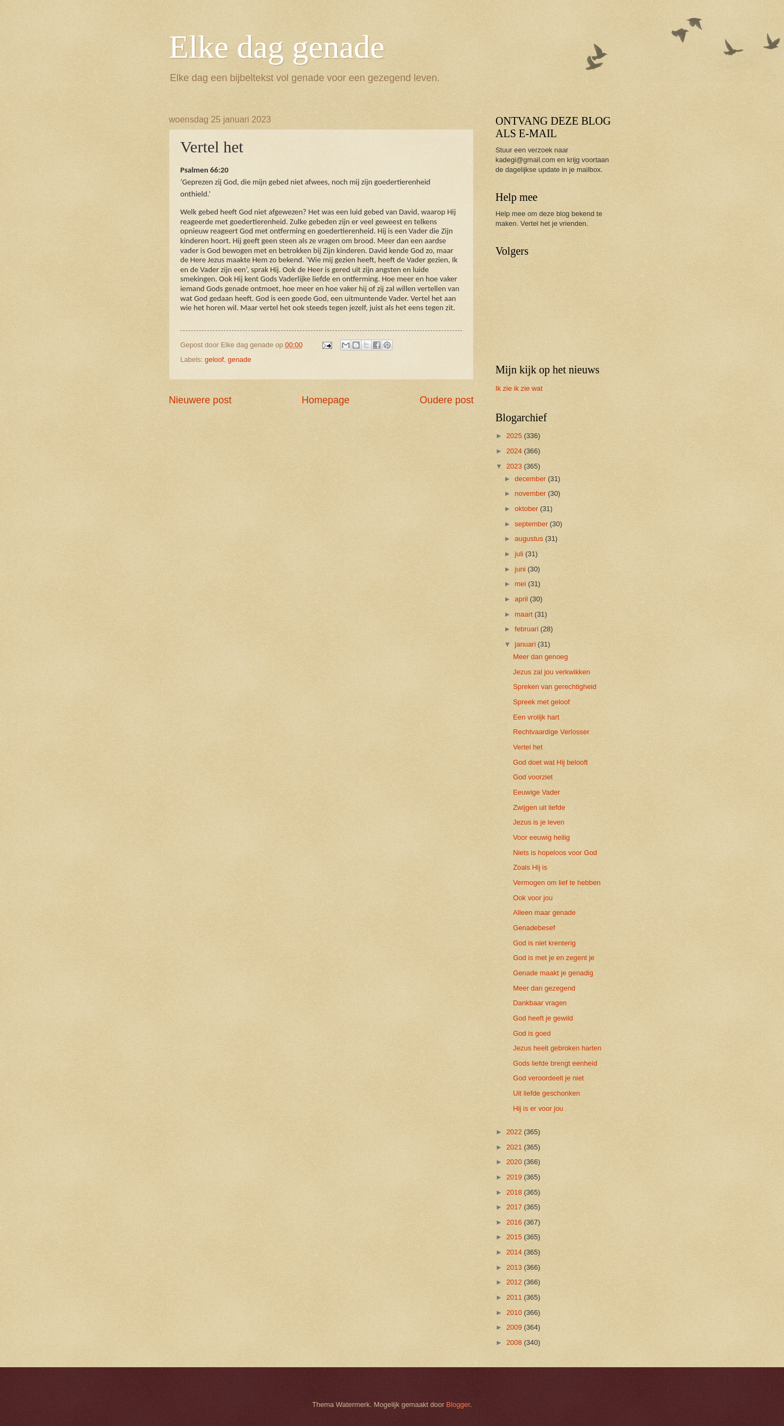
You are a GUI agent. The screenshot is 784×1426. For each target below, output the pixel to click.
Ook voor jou (533, 898)
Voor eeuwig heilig (541, 837)
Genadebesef (534, 928)
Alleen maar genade (544, 912)
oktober (527, 509)
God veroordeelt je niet (548, 1078)
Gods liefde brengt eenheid (555, 1063)
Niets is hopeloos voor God (555, 853)
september (531, 524)
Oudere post (447, 400)
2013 (515, 1267)
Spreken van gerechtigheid (554, 687)
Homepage (326, 400)
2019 (515, 1177)
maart (524, 614)
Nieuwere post (200, 400)
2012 (515, 1282)
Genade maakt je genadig (553, 973)
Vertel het (527, 747)
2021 (515, 1147)
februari (527, 629)
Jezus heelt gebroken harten (557, 1048)
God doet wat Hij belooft (550, 762)
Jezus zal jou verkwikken (551, 672)
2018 (515, 1192)
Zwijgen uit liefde (539, 807)
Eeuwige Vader (536, 792)
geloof (214, 359)
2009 (515, 1327)
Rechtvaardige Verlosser (551, 732)
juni (521, 569)
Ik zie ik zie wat (519, 388)
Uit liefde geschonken (546, 1093)
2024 (515, 451)
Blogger (458, 1404)
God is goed (531, 1033)
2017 (515, 1207)
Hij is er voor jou (538, 1108)
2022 (515, 1132)
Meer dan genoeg (540, 657)
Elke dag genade (276, 47)
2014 (515, 1252)
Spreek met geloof (541, 702)
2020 (515, 1162)
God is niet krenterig (544, 943)
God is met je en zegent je (554, 958)
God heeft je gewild (543, 1018)
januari (525, 644)
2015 (515, 1237)
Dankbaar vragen (540, 1003)
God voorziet (533, 777)
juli (519, 554)
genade (239, 359)
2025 (515, 436)
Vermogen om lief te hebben (557, 882)
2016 (515, 1222)
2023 (515, 466)
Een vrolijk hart (536, 717)
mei (521, 584)
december (531, 479)
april (522, 599)
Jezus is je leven (538, 822)
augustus (529, 538)
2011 (515, 1297)
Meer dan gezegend (544, 988)
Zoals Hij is (530, 867)
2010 (515, 1312)
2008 (515, 1342)
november (531, 493)
